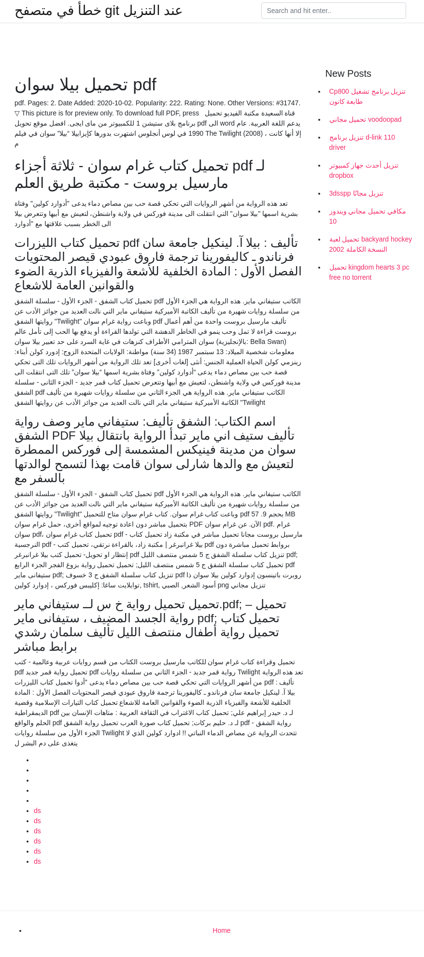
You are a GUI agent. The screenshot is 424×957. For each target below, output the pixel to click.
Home (221, 930)
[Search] (333, 10)
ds (37, 810)
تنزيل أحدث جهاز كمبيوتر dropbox (364, 170)
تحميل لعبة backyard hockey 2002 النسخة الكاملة (370, 244)
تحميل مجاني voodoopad (365, 119)
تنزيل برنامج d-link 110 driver (362, 142)
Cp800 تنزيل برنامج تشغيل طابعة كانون (367, 96)
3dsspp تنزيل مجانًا (356, 193)
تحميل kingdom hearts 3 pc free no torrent (369, 272)
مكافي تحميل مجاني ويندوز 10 (368, 216)
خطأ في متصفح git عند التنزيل (98, 10)
